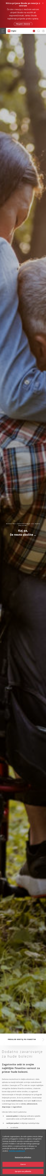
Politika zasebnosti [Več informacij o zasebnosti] (17, 1151)
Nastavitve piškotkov (23, 1157)
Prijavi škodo (23, 24)
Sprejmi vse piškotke (23, 1171)
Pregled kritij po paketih (22, 1039)
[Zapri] (43, 1133)
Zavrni (23, 1164)
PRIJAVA (43, 30)
